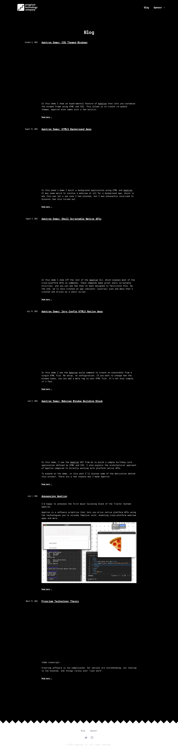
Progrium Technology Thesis (60, 601)
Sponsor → (159, 7)
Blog (146, 7)
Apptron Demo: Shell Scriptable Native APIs (71, 218)
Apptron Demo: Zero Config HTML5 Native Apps (72, 311)
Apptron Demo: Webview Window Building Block (72, 401)
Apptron (102, 103)
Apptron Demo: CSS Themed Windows (64, 42)
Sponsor (93, 730)
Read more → (47, 117)
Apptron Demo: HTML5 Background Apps (66, 129)
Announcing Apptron (54, 496)
